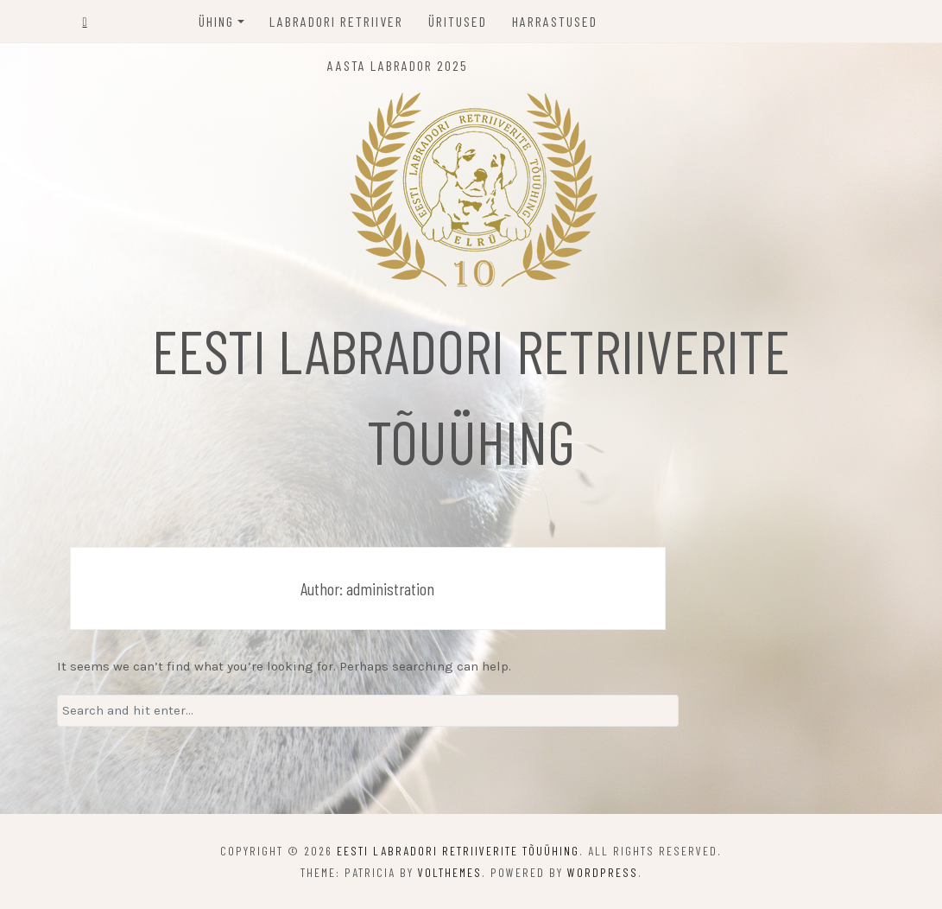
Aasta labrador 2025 (397, 65)
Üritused (457, 21)
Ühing (216, 21)
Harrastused (554, 21)
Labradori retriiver (336, 21)
